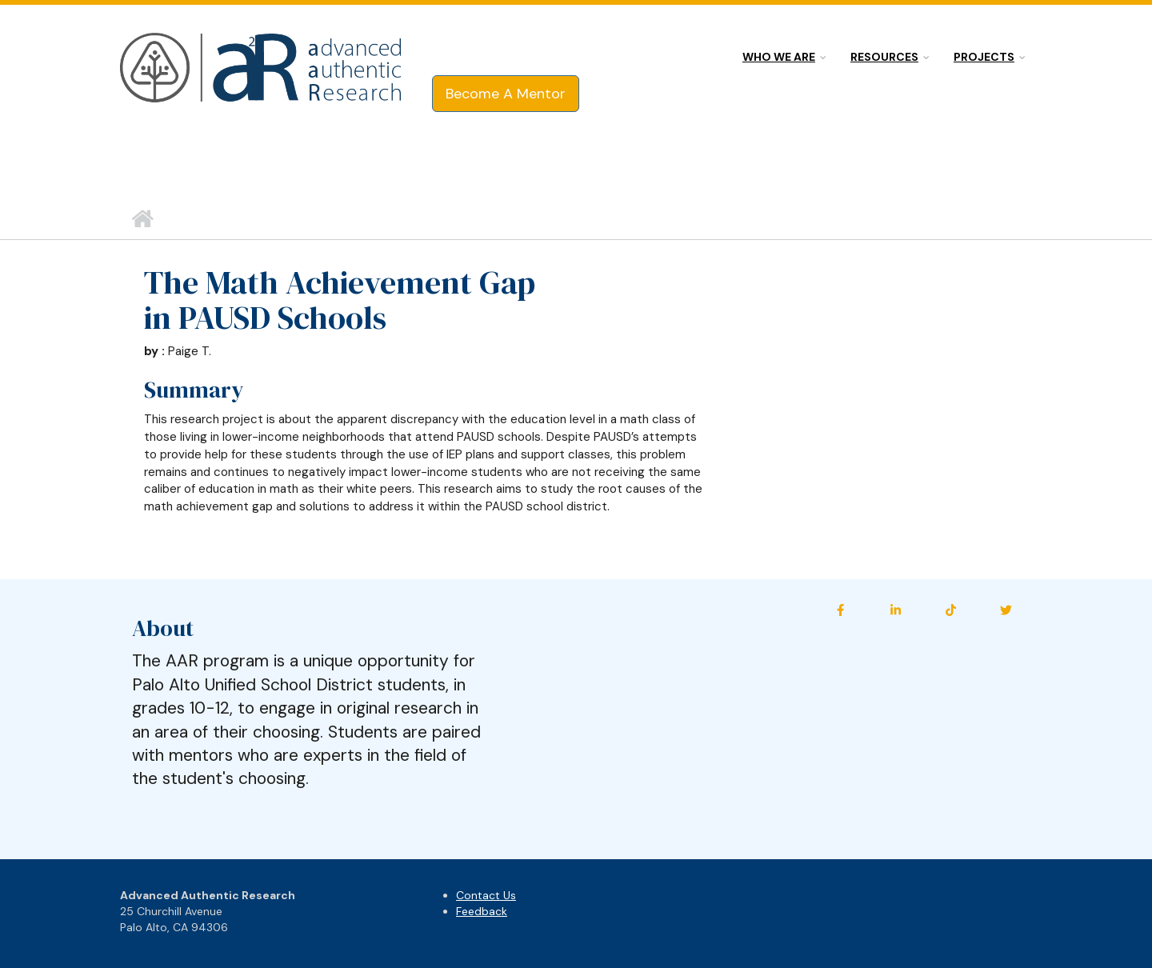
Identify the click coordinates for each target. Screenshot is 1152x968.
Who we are (778, 57)
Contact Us (486, 895)
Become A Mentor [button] (506, 93)
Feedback (481, 911)
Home (142, 219)
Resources (884, 57)
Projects (984, 57)
